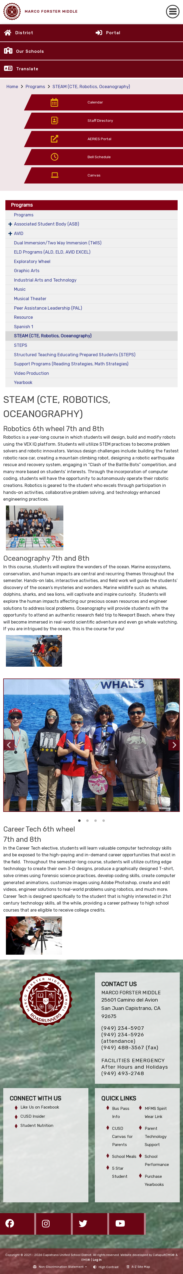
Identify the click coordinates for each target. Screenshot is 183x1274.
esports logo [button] (103, 820)
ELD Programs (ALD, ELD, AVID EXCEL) (52, 252)
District (24, 32)
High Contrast (109, 1267)
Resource (23, 317)
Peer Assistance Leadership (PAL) (48, 308)
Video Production (31, 373)
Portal (113, 32)
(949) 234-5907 (122, 1028)
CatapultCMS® (164, 1255)
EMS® (85, 1260)
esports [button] (95, 820)
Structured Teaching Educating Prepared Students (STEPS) (74, 354)
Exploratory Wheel (32, 261)
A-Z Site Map (138, 1267)
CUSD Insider (32, 1116)
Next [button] (173, 745)
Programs (35, 86)
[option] (91, 745)
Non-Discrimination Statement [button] (61, 1267)
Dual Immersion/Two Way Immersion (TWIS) (57, 242)
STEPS (20, 345)
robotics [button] (87, 820)
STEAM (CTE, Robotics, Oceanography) (91, 86)
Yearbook (23, 382)
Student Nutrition (36, 1125)
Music (20, 289)
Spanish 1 (23, 326)
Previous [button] (9, 745)
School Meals (124, 1156)
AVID (18, 233)
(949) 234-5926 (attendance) (122, 1037)
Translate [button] (27, 69)
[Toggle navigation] (173, 12)
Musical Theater (30, 298)
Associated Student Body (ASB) (46, 224)
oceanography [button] (79, 820)
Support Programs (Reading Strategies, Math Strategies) (71, 363)
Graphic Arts (26, 270)
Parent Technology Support (156, 1136)
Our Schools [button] (30, 51)
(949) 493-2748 (122, 1073)
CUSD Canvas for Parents (122, 1136)
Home (12, 86)
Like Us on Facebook (39, 1107)
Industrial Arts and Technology (45, 280)
